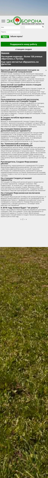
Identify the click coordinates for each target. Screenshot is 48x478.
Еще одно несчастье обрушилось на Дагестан (20, 62)
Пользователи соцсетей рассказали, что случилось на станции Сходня (20, 100)
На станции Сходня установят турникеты (16, 179)
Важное (5, 53)
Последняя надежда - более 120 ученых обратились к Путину (21, 57)
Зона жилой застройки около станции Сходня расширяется (21, 85)
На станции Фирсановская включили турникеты (20, 193)
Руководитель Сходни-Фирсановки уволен (19, 162)
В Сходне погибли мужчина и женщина (16, 118)
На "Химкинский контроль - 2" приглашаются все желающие (17, 144)
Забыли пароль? (16, 36)
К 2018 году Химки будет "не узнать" (20, 207)
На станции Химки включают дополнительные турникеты (16, 129)
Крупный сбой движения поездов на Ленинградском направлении (20, 71)
